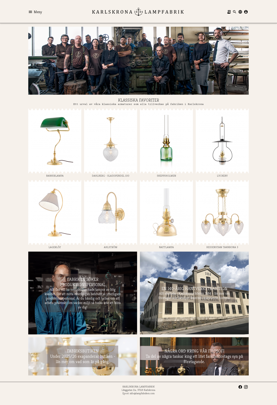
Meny (35, 12)
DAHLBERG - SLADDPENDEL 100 (110, 143)
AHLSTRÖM (110, 214)
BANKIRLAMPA (54, 143)
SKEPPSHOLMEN (166, 143)
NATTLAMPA (166, 214)
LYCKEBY (222, 143)
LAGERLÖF (54, 214)
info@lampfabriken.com (142, 393)
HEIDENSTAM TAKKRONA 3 (222, 214)
